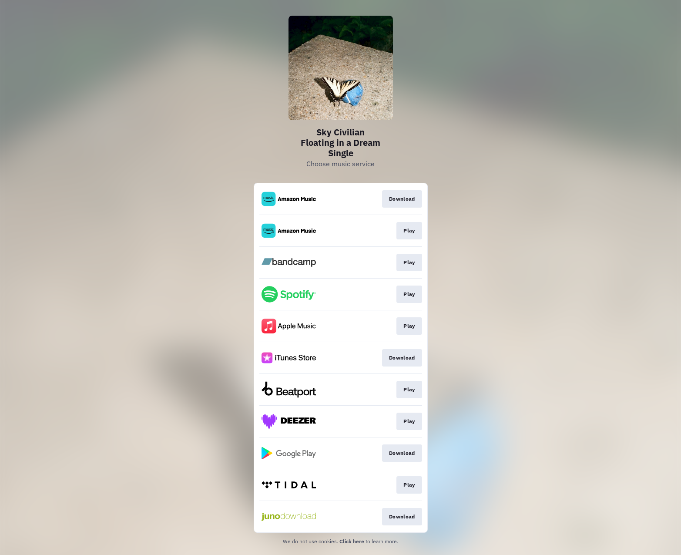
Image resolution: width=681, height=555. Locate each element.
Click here (351, 541)
